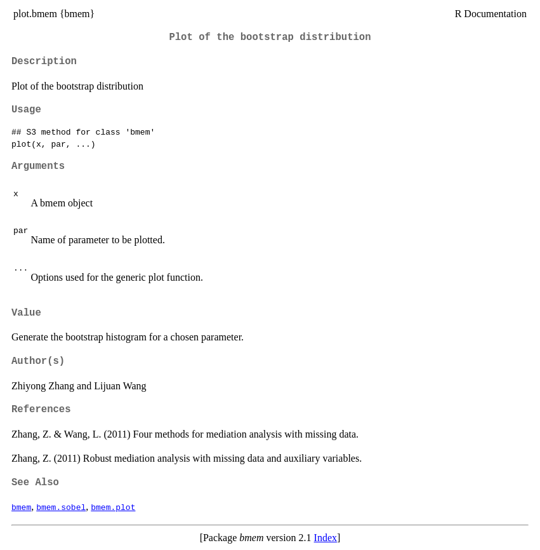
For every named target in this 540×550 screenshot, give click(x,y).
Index (325, 537)
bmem (21, 507)
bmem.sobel (61, 507)
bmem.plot (113, 507)
